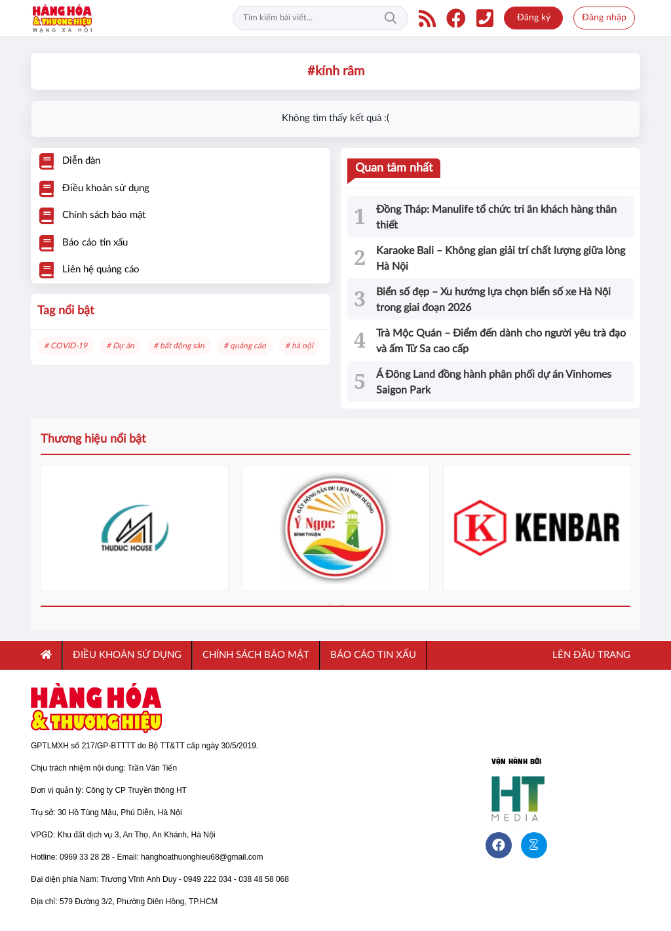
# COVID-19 (65, 346)
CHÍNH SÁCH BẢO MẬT (255, 655)
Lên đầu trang (590, 655)
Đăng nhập (604, 17)
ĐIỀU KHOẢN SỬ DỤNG (127, 655)
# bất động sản (178, 346)
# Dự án (120, 346)
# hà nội (299, 346)
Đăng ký (533, 17)
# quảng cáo (244, 346)
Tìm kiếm (390, 18)
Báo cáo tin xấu (373, 655)
